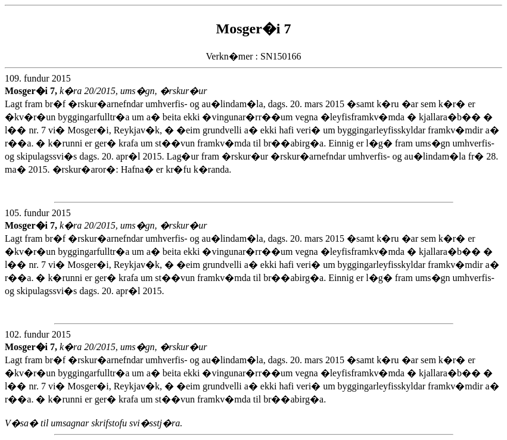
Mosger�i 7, (32, 91)
